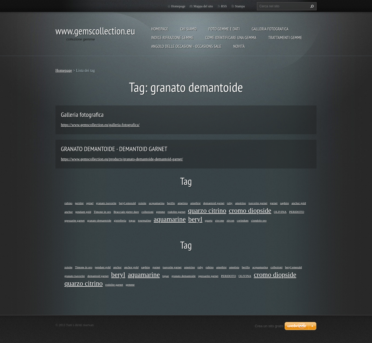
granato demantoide (99, 220)
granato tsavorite (106, 203)
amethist (195, 203)
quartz (209, 220)
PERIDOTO (296, 211)
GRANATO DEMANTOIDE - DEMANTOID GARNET (114, 149)
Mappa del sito (203, 6)
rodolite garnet (176, 211)
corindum (243, 220)
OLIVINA (280, 211)
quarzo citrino (207, 210)
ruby (230, 203)
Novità (239, 46)
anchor (68, 211)
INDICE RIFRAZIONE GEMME (172, 37)
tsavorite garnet (258, 203)
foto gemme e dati (224, 29)
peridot (79, 203)
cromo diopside (250, 210)
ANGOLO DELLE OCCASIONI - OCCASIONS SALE (186, 46)
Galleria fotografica (270, 29)
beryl (195, 219)
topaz (132, 220)
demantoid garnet (213, 203)
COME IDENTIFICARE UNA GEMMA (230, 37)
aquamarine (169, 219)
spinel (90, 203)
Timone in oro (102, 211)
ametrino (240, 203)
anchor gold (299, 203)
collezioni (147, 211)
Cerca (311, 6)
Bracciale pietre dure (126, 211)
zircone (219, 220)
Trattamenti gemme (285, 37)
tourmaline (144, 220)
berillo (171, 203)
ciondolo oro (258, 220)
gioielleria (120, 220)
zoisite (142, 203)
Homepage (159, 29)
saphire (284, 203)
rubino (68, 203)
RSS (224, 6)
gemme (160, 211)
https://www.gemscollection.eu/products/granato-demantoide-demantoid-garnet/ (122, 159)
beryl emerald (127, 203)
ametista (183, 203)
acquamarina (157, 203)
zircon (230, 220)
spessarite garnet (74, 220)
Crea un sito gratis (269, 326)
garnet (274, 203)
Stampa (240, 6)
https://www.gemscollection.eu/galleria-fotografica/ (100, 125)
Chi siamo (188, 29)
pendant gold (83, 211)
